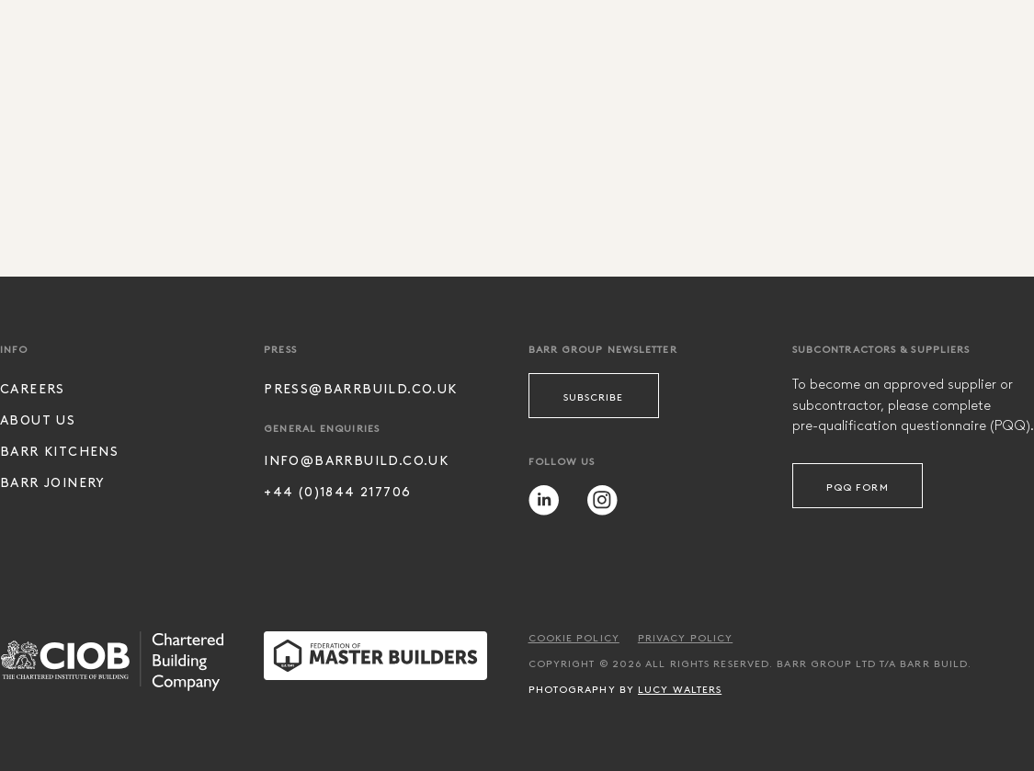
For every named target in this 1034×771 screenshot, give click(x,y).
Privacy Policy (685, 636)
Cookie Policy (573, 636)
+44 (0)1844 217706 (337, 491)
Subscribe (593, 396)
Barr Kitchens (59, 451)
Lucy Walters (680, 688)
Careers (32, 388)
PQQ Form (857, 486)
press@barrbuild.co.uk (360, 388)
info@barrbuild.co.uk (356, 460)
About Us (37, 419)
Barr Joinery (53, 482)
